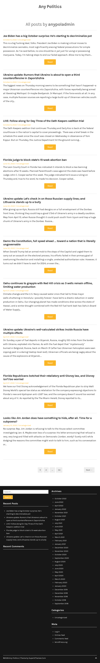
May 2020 (59, 571)
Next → (89, 469)
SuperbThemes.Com (37, 657)
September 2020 (62, 557)
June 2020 (59, 567)
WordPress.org (61, 641)
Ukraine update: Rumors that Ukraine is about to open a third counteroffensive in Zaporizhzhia (41, 76)
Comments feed (61, 637)
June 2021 (59, 525)
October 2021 (60, 515)
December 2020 (61, 546)
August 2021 (60, 518)
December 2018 (61, 592)
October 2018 (60, 599)
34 (60, 468)
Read (50, 62)
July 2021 (58, 522)
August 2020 (60, 560)
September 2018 (61, 602)
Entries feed (60, 634)
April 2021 (59, 532)
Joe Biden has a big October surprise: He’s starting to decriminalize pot (47, 36)
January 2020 (60, 585)
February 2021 (61, 539)
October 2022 (60, 497)
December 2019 (61, 588)
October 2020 (61, 553)
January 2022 (60, 508)
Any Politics (50, 6)
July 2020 (59, 564)
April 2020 (59, 574)
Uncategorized (24, 40)
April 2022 (59, 504)
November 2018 (61, 595)
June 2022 (59, 501)
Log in (57, 630)
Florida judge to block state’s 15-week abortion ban (35, 159)
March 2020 (60, 578)
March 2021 (59, 536)
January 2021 (60, 543)
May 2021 (58, 529)
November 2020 (61, 550)
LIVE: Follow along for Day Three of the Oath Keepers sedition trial (43, 120)
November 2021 (61, 511)
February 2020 (61, 581)
